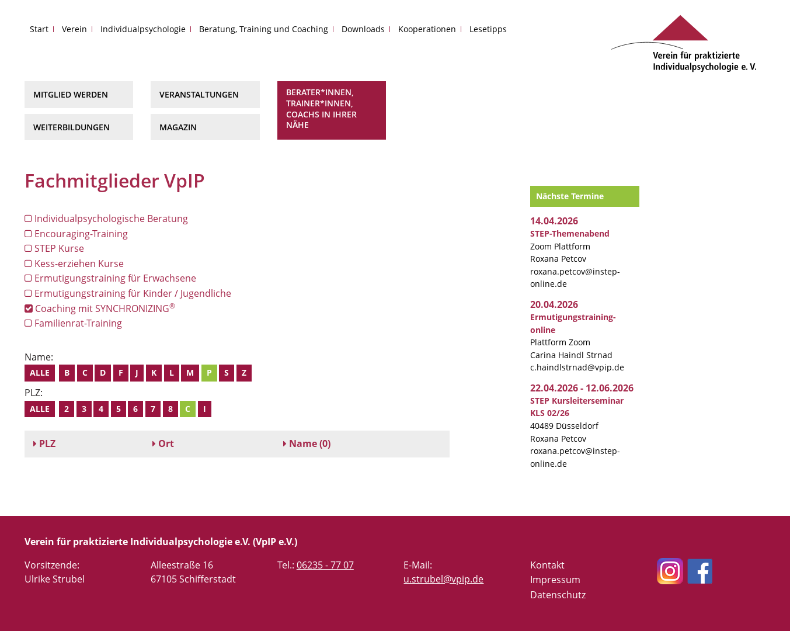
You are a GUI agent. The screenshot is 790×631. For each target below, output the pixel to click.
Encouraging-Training (76, 233)
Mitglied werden (70, 94)
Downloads (363, 28)
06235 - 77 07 (325, 565)
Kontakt (547, 565)
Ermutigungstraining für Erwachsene (110, 278)
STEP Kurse (54, 248)
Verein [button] (74, 28)
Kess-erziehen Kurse (74, 263)
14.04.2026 (554, 220)
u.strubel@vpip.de (443, 579)
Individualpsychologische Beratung (106, 218)
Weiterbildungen (71, 127)
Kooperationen (427, 28)
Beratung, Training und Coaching (263, 28)
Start (39, 28)
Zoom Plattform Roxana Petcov (570, 246)
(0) (306, 443)
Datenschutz (558, 594)
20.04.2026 (554, 304)
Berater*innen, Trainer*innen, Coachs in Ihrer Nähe (321, 108)
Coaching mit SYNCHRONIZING (100, 308)
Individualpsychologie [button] (143, 28)
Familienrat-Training (73, 323)
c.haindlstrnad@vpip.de (577, 367)
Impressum (555, 579)
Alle (40, 372)
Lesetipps (488, 28)
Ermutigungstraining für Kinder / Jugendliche (128, 293)
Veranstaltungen (199, 94)
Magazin (178, 127)
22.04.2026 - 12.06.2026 (582, 388)
